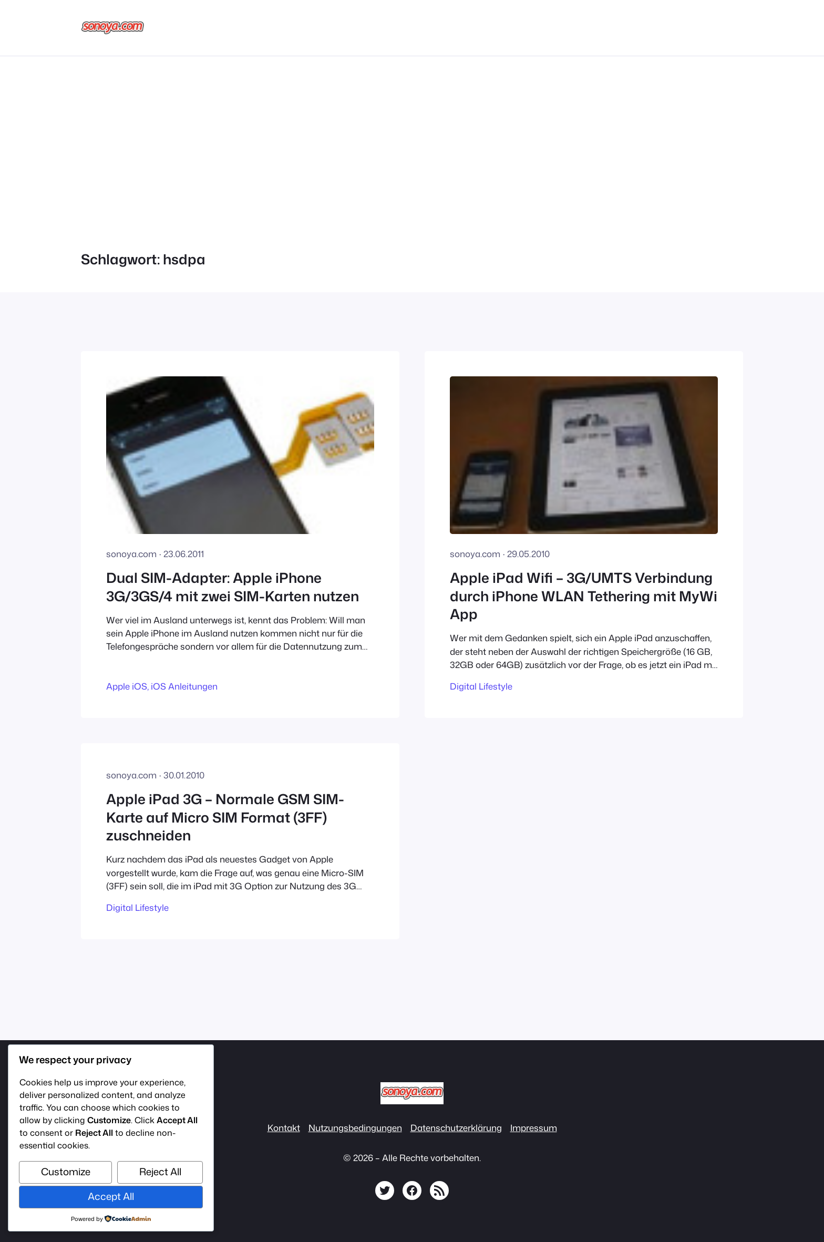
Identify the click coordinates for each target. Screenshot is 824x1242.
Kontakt (283, 1128)
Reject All (160, 1171)
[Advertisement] (412, 146)
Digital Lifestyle (481, 686)
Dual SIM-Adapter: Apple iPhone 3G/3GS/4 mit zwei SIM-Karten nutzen (232, 587)
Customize (65, 1171)
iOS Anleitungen (184, 686)
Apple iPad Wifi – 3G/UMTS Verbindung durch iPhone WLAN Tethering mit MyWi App (583, 596)
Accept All (111, 1196)
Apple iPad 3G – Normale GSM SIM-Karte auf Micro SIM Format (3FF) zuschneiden (225, 817)
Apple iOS (126, 686)
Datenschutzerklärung (456, 1128)
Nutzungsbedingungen (355, 1128)
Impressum (533, 1128)
